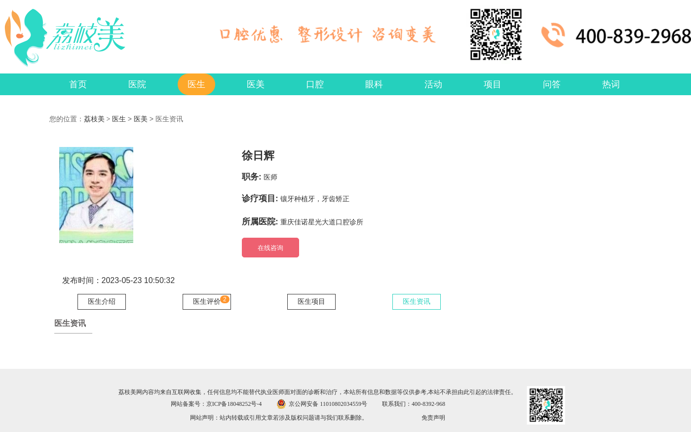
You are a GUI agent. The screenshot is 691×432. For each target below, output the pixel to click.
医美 (141, 119)
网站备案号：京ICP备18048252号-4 (216, 403)
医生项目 (311, 301)
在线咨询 (270, 248)
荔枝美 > (98, 119)
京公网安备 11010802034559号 (328, 403)
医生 (119, 119)
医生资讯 (416, 301)
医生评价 (207, 301)
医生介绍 (101, 301)
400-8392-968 (428, 403)
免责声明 (433, 417)
